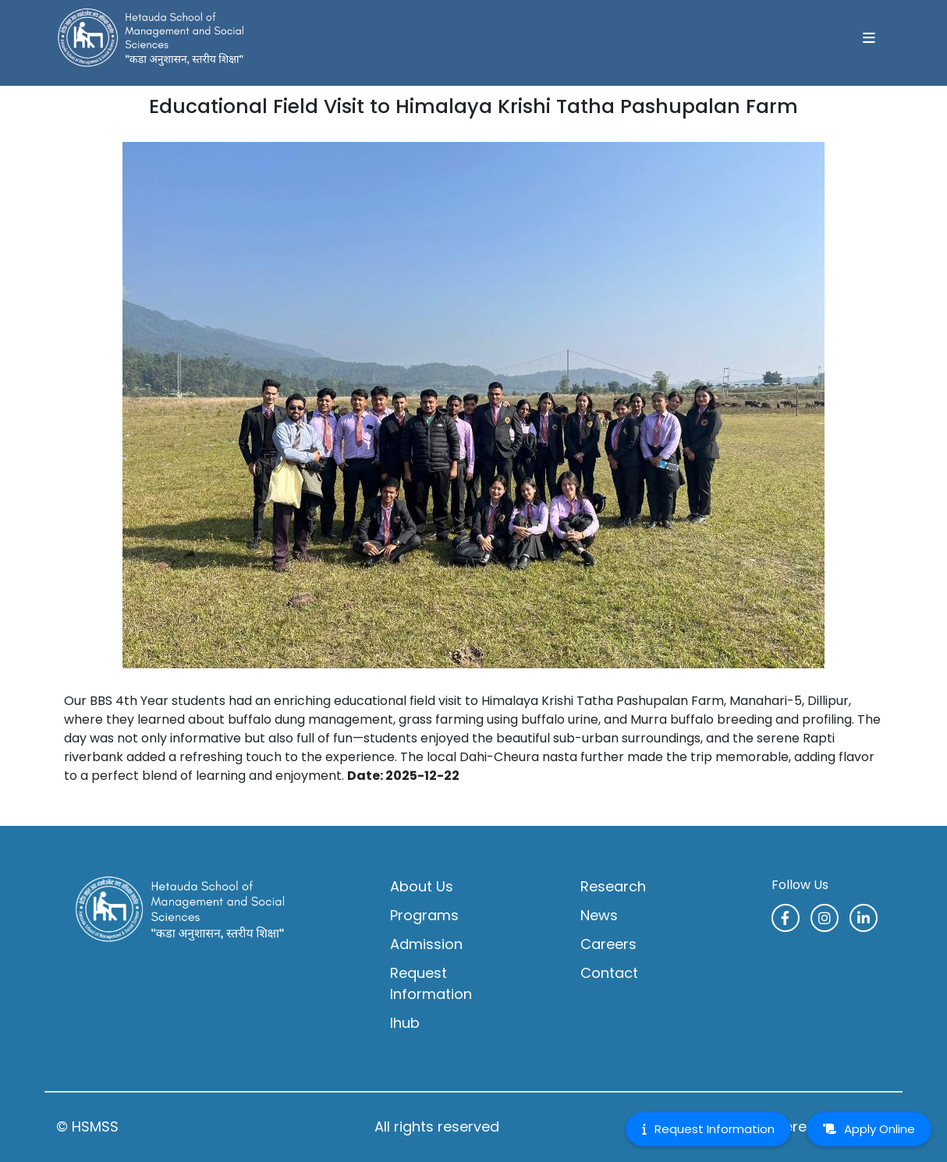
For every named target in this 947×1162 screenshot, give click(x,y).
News (599, 915)
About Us (421, 886)
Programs (424, 915)
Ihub (405, 1023)
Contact (609, 973)
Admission (426, 944)
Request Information (431, 983)
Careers (608, 944)
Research (613, 886)
